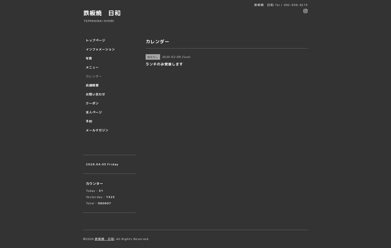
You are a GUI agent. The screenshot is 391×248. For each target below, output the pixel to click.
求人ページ (94, 112)
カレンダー (94, 76)
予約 (89, 121)
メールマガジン (97, 130)
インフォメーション (100, 49)
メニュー (92, 67)
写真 (89, 58)
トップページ (95, 40)
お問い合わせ (95, 94)
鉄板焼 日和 (102, 13)
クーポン (92, 103)
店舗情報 (92, 85)
